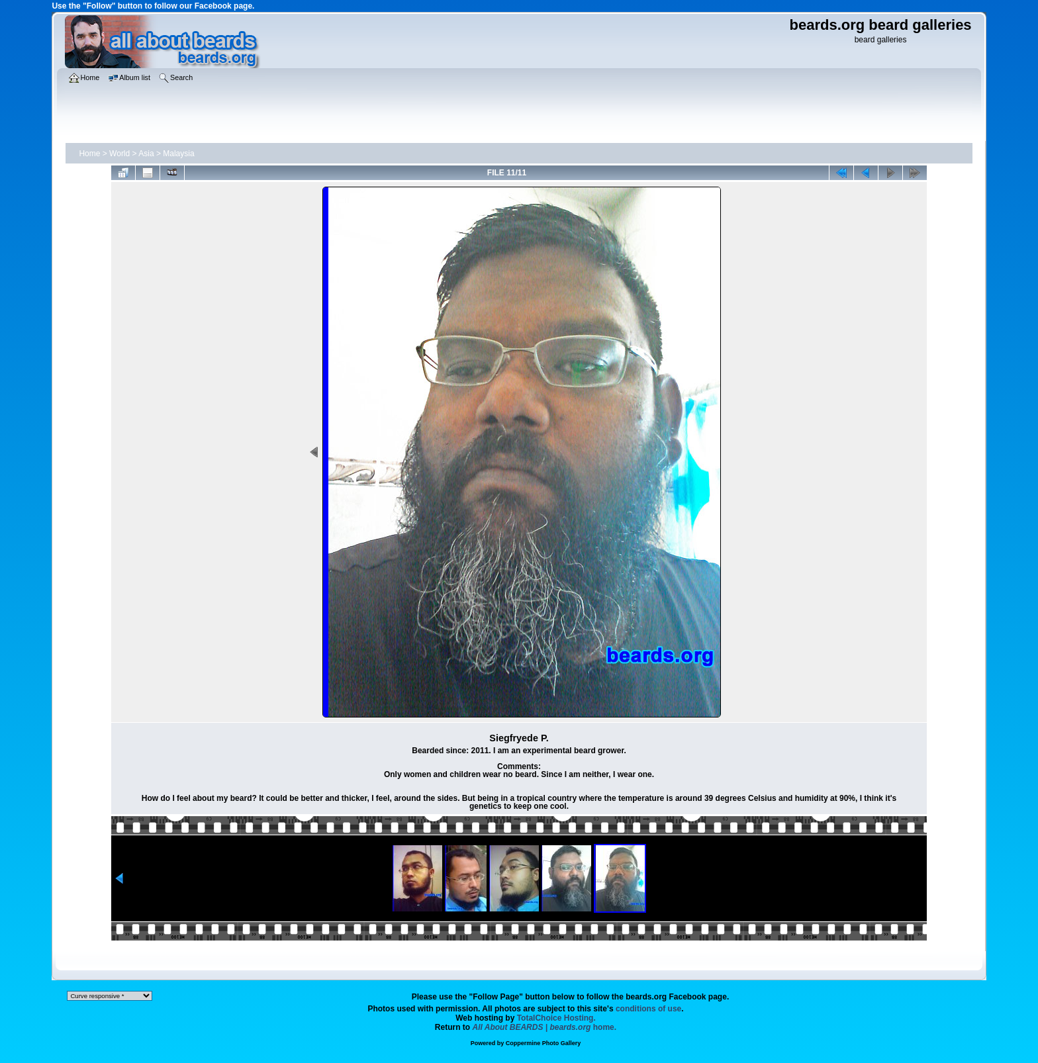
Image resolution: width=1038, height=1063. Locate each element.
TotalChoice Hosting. (556, 1018)
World (119, 153)
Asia (146, 153)
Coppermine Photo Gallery (543, 1043)
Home (89, 153)
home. (545, 1027)
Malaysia (178, 153)
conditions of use (648, 1008)
